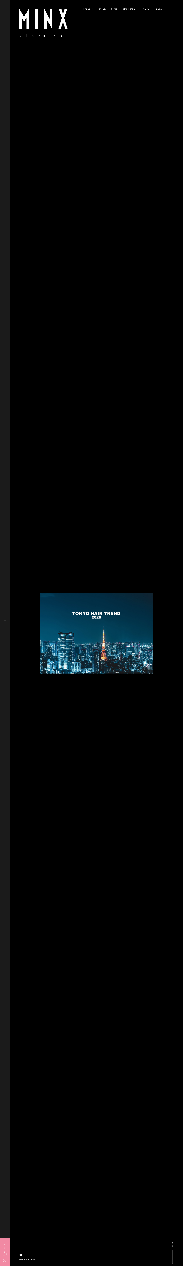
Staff (114, 8)
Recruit (159, 8)
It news (145, 8)
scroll (173, 1245)
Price (102, 8)
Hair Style (129, 8)
